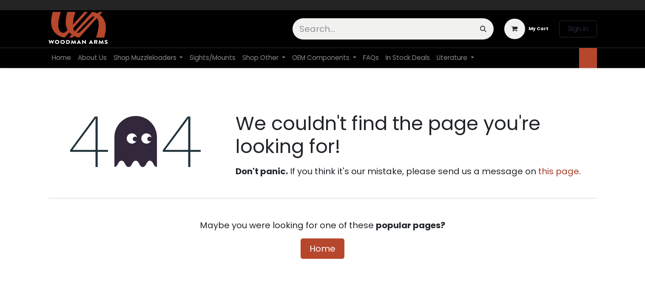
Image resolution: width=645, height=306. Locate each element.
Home (322, 249)
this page (558, 171)
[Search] (483, 28)
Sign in (578, 28)
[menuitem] (61, 58)
